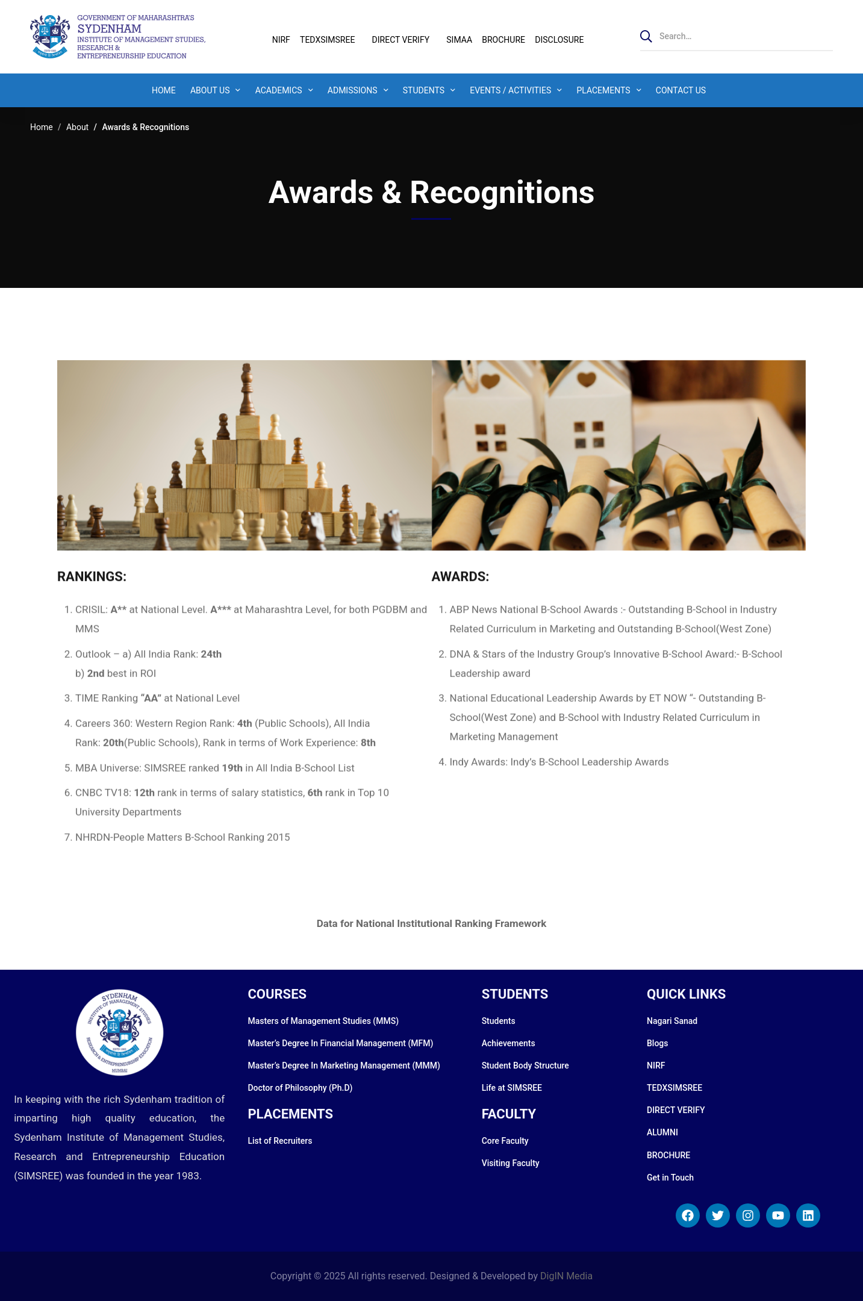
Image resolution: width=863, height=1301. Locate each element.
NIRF (281, 40)
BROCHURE (503, 40)
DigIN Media (566, 1276)
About (77, 127)
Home (41, 127)
